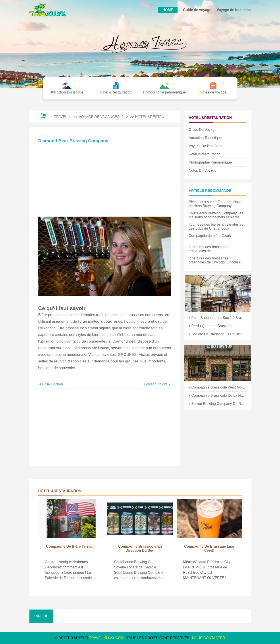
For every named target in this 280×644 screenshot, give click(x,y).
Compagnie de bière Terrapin (71, 546)
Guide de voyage (197, 10)
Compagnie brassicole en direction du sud (140, 548)
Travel (60, 117)
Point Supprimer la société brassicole (218, 318)
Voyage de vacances (99, 117)
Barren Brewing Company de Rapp (218, 404)
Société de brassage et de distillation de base (218, 334)
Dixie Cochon (52, 384)
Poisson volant (155, 384)
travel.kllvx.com (106, 638)
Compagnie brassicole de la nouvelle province (218, 395)
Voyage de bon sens (234, 10)
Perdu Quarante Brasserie (212, 326)
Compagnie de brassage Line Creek (209, 548)
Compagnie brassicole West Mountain (218, 387)
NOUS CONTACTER (208, 638)
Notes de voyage (202, 170)
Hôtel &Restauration (156, 117)
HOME (167, 10)
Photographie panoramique (210, 162)
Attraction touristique (205, 138)
